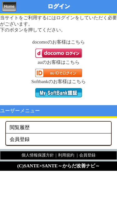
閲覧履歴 (20, 127)
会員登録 (20, 139)
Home (9, 6)
